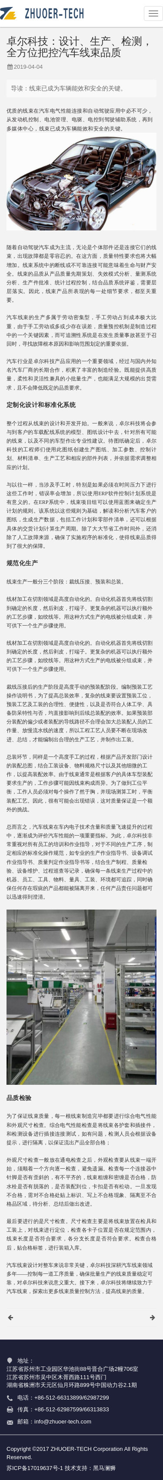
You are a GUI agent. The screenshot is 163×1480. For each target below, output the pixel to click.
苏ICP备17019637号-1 (35, 1468)
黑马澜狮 (104, 1468)
